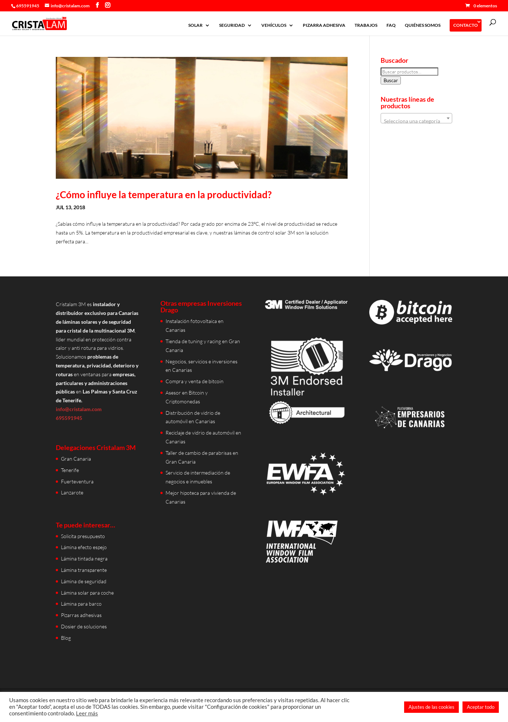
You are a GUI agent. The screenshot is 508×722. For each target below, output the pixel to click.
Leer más (87, 713)
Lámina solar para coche (87, 592)
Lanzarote (72, 492)
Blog (66, 638)
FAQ (391, 25)
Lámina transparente (84, 570)
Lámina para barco (81, 604)
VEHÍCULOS (273, 25)
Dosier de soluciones (84, 626)
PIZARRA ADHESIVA (324, 25)
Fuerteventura (77, 481)
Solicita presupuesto (83, 536)
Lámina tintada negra (84, 558)
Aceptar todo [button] (480, 707)
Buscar (391, 80)
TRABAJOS (366, 25)
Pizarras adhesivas (81, 615)
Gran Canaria (76, 459)
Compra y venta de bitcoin (195, 381)
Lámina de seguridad (83, 581)
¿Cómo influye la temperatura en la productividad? (164, 194)
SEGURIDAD (232, 25)
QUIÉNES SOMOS (422, 25)
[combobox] (416, 118)
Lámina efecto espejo (84, 547)
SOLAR (195, 25)
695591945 (27, 5)
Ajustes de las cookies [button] (431, 707)
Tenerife (70, 470)
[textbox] (416, 121)
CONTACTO (465, 25)
